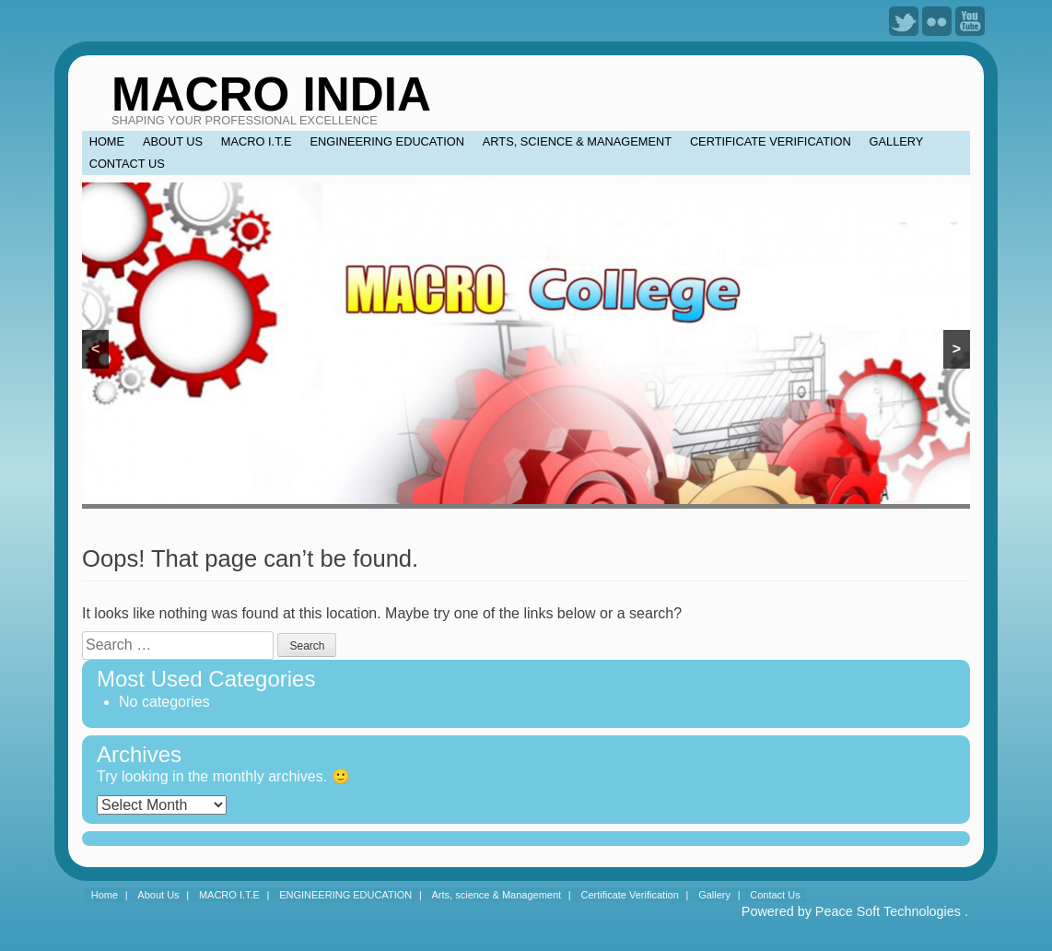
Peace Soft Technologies (888, 911)
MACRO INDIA (271, 94)
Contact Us (127, 163)
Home (106, 141)
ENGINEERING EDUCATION (387, 141)
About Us (173, 141)
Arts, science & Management (577, 141)
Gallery (897, 141)
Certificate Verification (770, 141)
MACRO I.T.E (256, 141)
